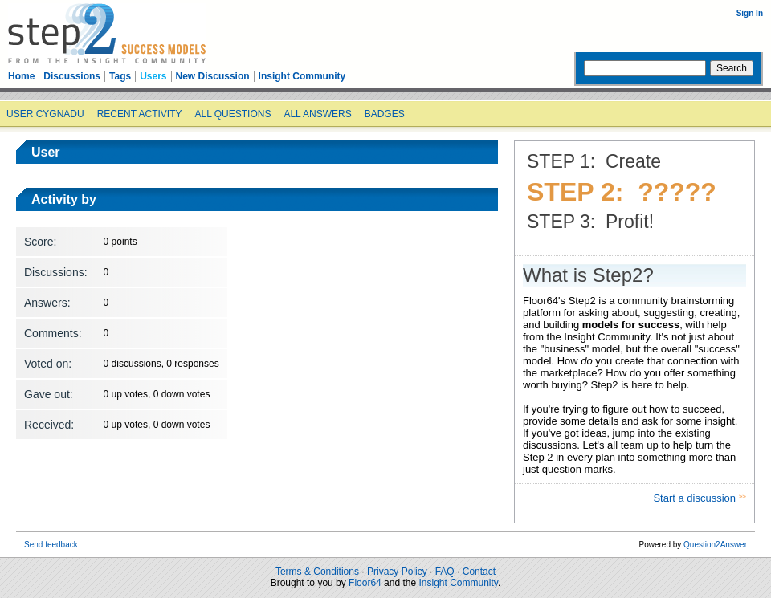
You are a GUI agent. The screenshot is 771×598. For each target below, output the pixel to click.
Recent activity (139, 114)
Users (153, 76)
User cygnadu (45, 114)
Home (21, 76)
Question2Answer (715, 544)
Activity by (63, 199)
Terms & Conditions (317, 571)
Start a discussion (695, 498)
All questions (232, 114)
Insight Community (302, 76)
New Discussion (213, 76)
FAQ (445, 571)
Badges (385, 114)
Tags (120, 76)
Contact (479, 571)
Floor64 (365, 582)
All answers (317, 114)
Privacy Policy (397, 571)
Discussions (71, 76)
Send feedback (51, 544)
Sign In (749, 13)
